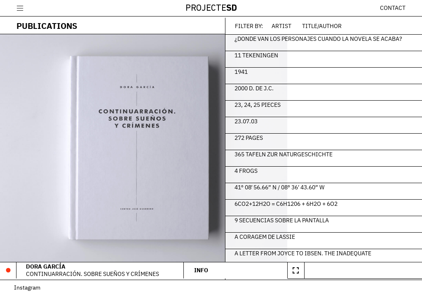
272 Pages (287, 136)
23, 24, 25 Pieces (296, 103)
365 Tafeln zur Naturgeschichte (322, 153)
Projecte (211, 8)
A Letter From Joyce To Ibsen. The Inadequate (341, 252)
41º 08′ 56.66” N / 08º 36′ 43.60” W (318, 186)
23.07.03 (284, 120)
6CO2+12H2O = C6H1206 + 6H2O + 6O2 (324, 202)
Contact (393, 8)
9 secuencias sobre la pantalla (320, 219)
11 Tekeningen (295, 54)
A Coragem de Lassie (303, 235)
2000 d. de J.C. (292, 87)
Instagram (29, 289)
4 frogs (284, 169)
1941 (279, 70)
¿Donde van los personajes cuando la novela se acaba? (341, 41)
